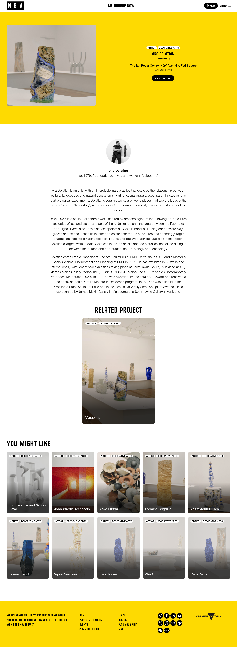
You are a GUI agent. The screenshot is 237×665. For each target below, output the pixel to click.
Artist (152, 48)
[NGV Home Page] (15, 6)
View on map (163, 90)
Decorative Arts (169, 48)
